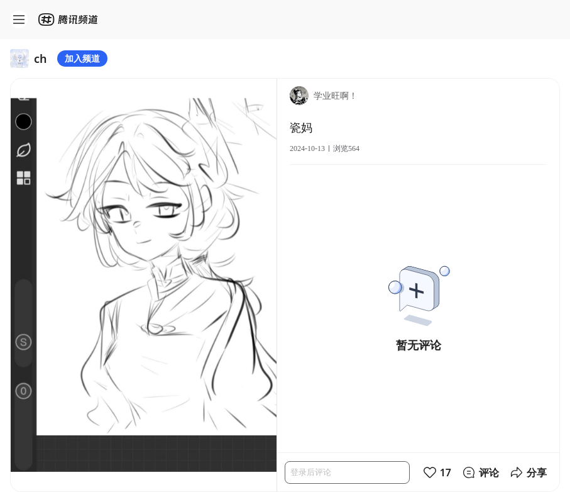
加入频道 (82, 58)
